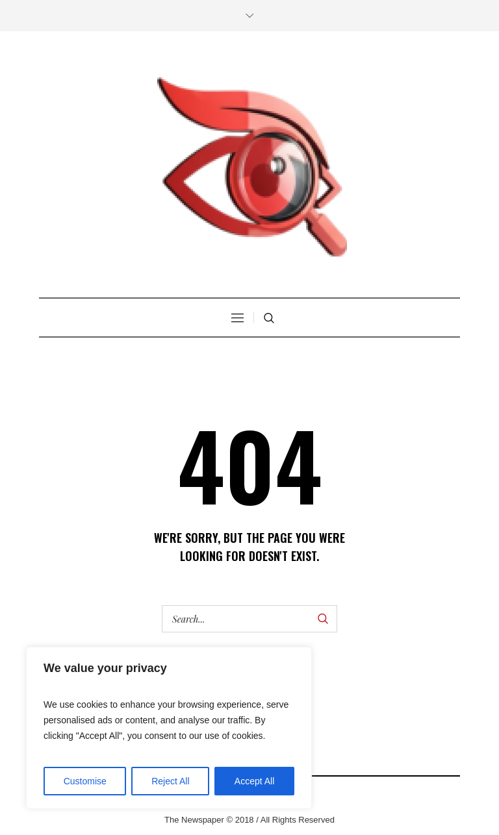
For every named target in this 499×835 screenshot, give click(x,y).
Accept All (254, 781)
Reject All (170, 781)
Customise (85, 781)
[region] (169, 728)
